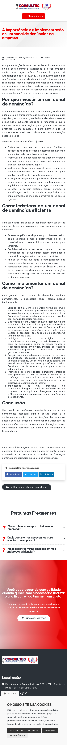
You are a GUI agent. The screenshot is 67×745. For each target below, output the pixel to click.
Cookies (10, 693)
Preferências (17, 735)
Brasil (47, 57)
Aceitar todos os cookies (24, 730)
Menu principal (33, 16)
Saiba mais (49, 730)
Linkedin (46, 474)
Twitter (30, 474)
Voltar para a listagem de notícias (26, 487)
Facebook (13, 474)
